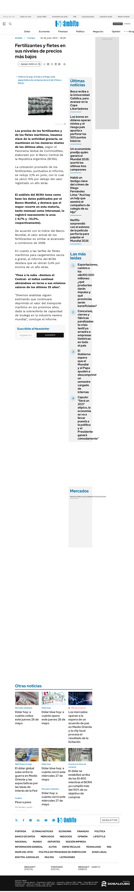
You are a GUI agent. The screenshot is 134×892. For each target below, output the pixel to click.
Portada (20, 831)
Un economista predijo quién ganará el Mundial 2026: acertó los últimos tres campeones (80, 159)
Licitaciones (67, 857)
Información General (29, 846)
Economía (44, 31)
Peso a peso (23, 802)
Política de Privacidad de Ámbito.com (62, 852)
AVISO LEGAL (99, 852)
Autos (53, 846)
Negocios (98, 31)
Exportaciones (88, 17)
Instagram (30, 820)
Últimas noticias (42, 831)
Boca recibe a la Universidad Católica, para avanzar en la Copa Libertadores (80, 100)
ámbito (18, 38)
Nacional (21, 841)
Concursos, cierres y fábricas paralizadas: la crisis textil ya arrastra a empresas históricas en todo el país (86, 328)
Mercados (47, 836)
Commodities (92, 497)
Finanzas (63, 31)
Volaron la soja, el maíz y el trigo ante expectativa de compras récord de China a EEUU (39, 80)
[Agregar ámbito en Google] (30, 64)
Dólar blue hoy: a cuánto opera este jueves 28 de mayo (53, 717)
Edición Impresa (76, 841)
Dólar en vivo (25, 17)
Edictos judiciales (27, 857)
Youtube (45, 820)
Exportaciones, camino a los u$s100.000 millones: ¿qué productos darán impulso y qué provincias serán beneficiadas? (88, 285)
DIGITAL (30, 868)
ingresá (127, 24)
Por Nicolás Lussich (23, 807)
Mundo (37, 841)
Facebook (23, 820)
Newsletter (127, 31)
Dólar (27, 31)
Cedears (102, 497)
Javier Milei (41, 17)
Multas (49, 857)
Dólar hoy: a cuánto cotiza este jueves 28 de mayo (27, 717)
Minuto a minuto (78, 708)
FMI (74, 17)
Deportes (54, 841)
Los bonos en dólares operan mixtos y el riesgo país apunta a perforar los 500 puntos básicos (80, 129)
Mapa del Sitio (24, 852)
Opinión (116, 31)
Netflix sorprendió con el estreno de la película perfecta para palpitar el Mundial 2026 (79, 230)
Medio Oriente (124, 17)
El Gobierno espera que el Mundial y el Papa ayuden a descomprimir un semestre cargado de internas (87, 371)
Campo (31, 38)
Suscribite (50, 335)
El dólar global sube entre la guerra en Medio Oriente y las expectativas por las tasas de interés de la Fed (26, 779)
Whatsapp (53, 820)
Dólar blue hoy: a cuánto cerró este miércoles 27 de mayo (53, 773)
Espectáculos (71, 846)
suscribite (118, 24)
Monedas (74, 497)
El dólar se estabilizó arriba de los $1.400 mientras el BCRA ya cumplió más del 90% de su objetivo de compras (80, 784)
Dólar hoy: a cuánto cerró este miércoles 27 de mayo (53, 798)
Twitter (16, 820)
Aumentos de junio (60, 17)
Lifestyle (99, 836)
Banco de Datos (25, 836)
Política (80, 31)
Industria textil (106, 17)
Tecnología (93, 846)
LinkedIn (38, 820)
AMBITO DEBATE (89, 868)
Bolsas (82, 497)
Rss (109, 846)
